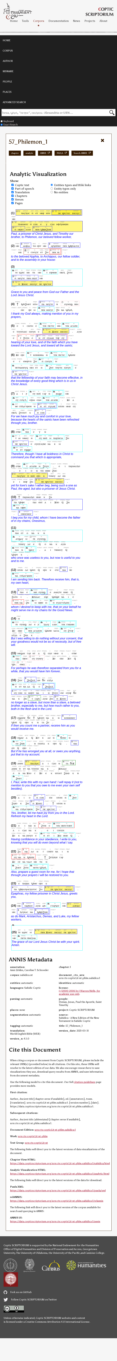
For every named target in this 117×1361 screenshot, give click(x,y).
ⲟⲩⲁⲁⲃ (50, 337)
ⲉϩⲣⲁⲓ (32, 399)
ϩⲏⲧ (51, 367)
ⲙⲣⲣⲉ (23, 507)
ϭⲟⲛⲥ (63, 737)
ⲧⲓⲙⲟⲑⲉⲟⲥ (23, 224)
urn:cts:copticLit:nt (36, 1142)
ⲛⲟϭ (39, 393)
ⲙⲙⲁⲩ (25, 438)
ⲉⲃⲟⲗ (62, 272)
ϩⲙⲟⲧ (19, 778)
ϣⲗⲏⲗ (69, 309)
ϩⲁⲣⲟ (14, 803)
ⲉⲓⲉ (22, 309)
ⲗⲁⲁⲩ (46, 624)
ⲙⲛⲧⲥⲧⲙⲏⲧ (66, 825)
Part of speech (24, 188)
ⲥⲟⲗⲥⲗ (23, 399)
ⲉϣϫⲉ (20, 737)
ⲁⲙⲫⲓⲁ (26, 245)
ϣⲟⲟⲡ (40, 717)
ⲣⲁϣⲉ (59, 393)
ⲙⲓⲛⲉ (47, 470)
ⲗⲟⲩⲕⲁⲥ (24, 911)
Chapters (21, 196)
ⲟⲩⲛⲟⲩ (39, 658)
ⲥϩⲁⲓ (52, 224)
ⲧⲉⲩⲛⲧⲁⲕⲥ (22, 331)
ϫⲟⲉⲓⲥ (25, 284)
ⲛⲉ (16, 406)
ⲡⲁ (43, 304)
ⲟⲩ (63, 337)
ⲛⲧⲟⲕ (20, 569)
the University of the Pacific (64, 1252)
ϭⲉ (43, 680)
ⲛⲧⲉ (48, 213)
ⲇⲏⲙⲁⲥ (76, 905)
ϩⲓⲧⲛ (25, 867)
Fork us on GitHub (18, 1292)
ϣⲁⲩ (31, 549)
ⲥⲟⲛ (35, 224)
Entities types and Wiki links (72, 185)
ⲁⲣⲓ (44, 905)
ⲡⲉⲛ (37, 229)
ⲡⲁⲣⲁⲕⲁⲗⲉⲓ (74, 466)
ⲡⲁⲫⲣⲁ (25, 883)
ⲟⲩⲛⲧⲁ (41, 743)
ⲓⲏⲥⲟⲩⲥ (76, 213)
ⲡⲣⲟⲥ (25, 658)
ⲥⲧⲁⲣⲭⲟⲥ (54, 905)
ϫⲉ (17, 354)
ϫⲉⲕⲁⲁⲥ (36, 596)
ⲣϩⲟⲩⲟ (29, 835)
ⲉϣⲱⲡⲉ (21, 717)
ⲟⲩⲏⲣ (68, 692)
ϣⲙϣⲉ (55, 596)
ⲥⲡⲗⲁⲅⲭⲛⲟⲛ (25, 406)
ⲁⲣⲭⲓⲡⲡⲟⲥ (56, 245)
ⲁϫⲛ (54, 624)
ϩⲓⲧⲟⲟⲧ (23, 412)
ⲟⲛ (63, 475)
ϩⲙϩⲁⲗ (31, 680)
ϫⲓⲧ (69, 658)
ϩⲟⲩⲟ (46, 466)
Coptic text (22, 185)
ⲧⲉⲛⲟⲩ (52, 475)
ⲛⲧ (34, 653)
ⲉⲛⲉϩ (22, 664)
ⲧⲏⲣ (57, 337)
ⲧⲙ (34, 245)
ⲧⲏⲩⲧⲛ (58, 367)
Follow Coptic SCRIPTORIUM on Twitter (30, 1299)
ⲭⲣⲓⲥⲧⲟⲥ (66, 213)
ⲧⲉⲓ (42, 470)
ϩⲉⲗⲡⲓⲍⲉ (53, 857)
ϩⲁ (50, 497)
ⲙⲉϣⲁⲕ (21, 653)
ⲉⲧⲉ (57, 569)
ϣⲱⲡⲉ (71, 354)
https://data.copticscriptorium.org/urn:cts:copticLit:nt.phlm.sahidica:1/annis (55, 1221)
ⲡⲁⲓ (27, 431)
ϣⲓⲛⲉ (34, 883)
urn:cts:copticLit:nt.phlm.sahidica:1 (55, 1129)
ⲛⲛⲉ (20, 630)
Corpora (38, 21)
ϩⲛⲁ (25, 635)
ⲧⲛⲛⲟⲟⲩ (58, 549)
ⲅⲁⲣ (44, 393)
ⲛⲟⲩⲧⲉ (21, 278)
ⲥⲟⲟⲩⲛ (48, 361)
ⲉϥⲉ (46, 596)
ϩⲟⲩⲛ (26, 337)
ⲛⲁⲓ (17, 549)
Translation (22, 192)
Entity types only (65, 188)
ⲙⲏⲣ (42, 213)
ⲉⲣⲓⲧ (39, 245)
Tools (25, 21)
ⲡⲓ (34, 538)
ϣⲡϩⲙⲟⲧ (26, 304)
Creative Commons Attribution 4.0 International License (57, 1321)
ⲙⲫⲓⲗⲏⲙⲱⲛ (62, 224)
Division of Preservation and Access (61, 1249)
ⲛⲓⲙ (76, 304)
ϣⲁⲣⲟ (15, 554)
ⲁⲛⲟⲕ (20, 763)
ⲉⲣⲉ (23, 354)
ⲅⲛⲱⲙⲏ (70, 624)
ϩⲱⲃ (22, 743)
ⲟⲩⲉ (50, 653)
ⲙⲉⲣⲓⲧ (21, 229)
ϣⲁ (13, 664)
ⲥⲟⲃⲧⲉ (50, 851)
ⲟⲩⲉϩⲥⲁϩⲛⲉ (40, 443)
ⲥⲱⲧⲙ (30, 325)
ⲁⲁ (28, 686)
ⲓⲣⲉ (30, 309)
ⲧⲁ (43, 722)
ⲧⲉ (16, 272)
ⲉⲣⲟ (38, 475)
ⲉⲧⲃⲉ (18, 431)
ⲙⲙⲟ (68, 406)
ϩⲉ (47, 722)
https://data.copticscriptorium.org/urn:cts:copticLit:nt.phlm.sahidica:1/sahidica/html (60, 1163)
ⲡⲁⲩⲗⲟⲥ (25, 213)
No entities (61, 192)
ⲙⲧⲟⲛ (61, 406)
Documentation (58, 21)
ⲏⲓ (58, 252)
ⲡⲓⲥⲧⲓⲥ (51, 325)
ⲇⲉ (59, 475)
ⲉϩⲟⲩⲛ (32, 331)
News (76, 21)
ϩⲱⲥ (54, 470)
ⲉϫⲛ (39, 399)
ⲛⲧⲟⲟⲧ (58, 773)
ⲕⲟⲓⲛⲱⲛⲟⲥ (69, 717)
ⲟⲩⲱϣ (42, 592)
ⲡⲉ (59, 213)
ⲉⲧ (37, 213)
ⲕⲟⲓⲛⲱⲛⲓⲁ (38, 354)
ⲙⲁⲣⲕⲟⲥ (29, 905)
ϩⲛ (58, 309)
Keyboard (7, 121)
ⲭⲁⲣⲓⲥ (22, 272)
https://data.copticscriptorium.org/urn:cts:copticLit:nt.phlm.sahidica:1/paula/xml (58, 1190)
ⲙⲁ (21, 602)
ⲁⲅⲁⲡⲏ (73, 325)
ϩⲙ (47, 252)
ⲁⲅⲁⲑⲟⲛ (37, 630)
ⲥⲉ (19, 861)
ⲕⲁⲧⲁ (56, 630)
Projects (89, 21)
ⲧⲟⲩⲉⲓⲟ (35, 768)
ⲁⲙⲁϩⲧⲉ (58, 592)
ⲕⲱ (30, 825)
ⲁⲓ (19, 438)
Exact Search (9, 124)
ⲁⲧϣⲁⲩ (19, 538)
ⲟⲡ (13, 747)
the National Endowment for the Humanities (73, 1245)
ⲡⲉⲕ (54, 252)
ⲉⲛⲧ (40, 502)
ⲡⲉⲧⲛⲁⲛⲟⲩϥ (21, 367)
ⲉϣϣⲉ (27, 449)
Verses (19, 199)
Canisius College (94, 1252)
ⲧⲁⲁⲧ (29, 861)
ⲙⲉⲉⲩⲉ (49, 309)
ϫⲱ (59, 835)
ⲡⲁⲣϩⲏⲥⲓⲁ (58, 438)
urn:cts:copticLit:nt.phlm (33, 1136)
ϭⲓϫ (72, 763)
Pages (19, 203)
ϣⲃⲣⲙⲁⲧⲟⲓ (73, 245)
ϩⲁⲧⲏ (14, 596)
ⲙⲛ (13, 218)
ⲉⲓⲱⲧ (34, 278)
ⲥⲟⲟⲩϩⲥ (35, 252)
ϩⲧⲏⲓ (43, 825)
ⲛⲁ (63, 309)
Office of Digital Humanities (20, 1249)
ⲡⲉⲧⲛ (23, 938)
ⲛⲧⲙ (35, 304)
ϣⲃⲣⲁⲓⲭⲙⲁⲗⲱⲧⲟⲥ (28, 889)
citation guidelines (84, 1082)
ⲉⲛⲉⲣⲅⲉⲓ (27, 361)
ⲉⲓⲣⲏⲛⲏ (53, 272)
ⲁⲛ (38, 680)
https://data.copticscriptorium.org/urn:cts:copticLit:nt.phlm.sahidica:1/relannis (56, 1200)
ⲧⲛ (33, 272)
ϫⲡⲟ (56, 502)
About (103, 21)
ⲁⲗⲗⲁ (14, 635)
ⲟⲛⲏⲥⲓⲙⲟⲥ (26, 513)
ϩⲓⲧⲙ (69, 272)
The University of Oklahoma (31, 1252)
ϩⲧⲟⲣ (70, 630)
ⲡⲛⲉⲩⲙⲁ (31, 938)
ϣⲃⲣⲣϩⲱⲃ (45, 229)
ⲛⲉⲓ (35, 592)
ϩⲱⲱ (66, 773)
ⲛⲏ (28, 272)
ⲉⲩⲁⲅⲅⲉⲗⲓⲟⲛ (62, 602)
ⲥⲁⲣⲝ (37, 698)
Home (14, 21)
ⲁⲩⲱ (28, 229)
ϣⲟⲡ (32, 569)
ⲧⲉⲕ (44, 325)
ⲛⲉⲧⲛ (36, 867)
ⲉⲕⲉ (61, 658)
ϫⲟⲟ (29, 773)
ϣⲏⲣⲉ (22, 502)
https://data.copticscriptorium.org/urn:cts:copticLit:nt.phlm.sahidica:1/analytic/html (59, 1173)
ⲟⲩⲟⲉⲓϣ (68, 304)
